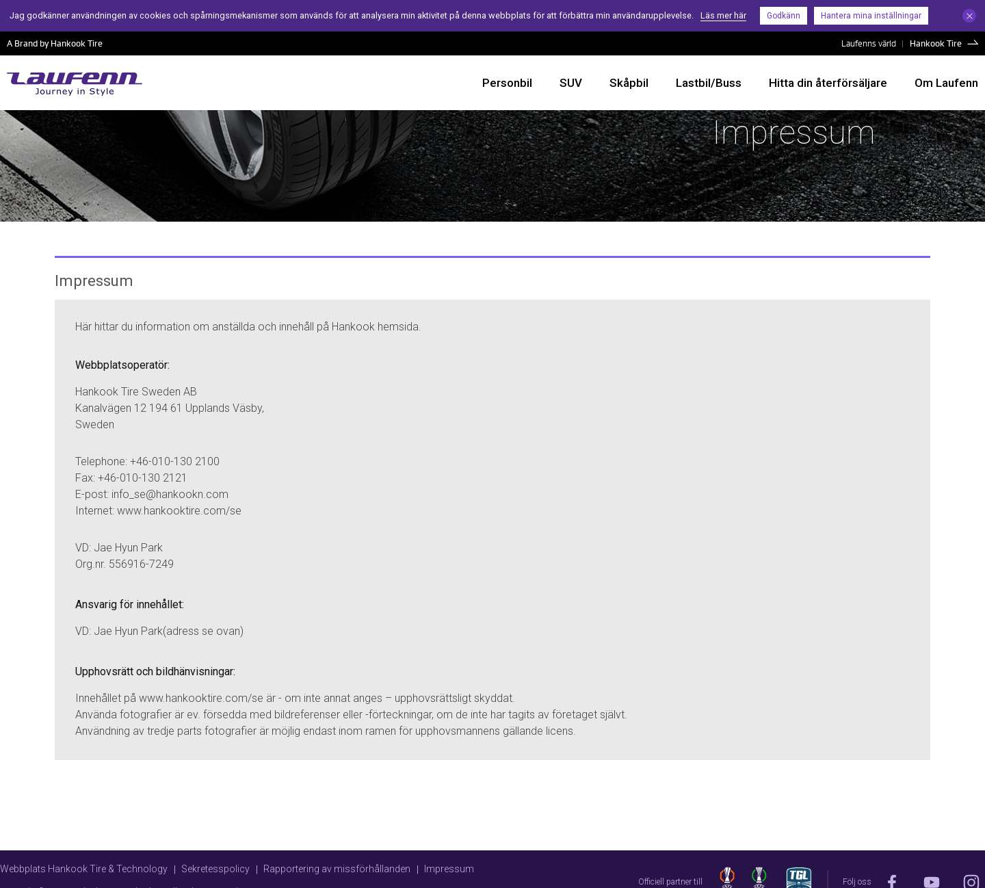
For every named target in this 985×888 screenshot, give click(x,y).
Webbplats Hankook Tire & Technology (84, 868)
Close (969, 16)
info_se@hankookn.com (169, 494)
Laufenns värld (868, 43)
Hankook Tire (936, 43)
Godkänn (783, 16)
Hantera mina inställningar (871, 16)
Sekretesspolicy (215, 868)
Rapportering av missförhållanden (336, 868)
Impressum (449, 868)
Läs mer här (723, 15)
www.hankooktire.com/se (179, 510)
